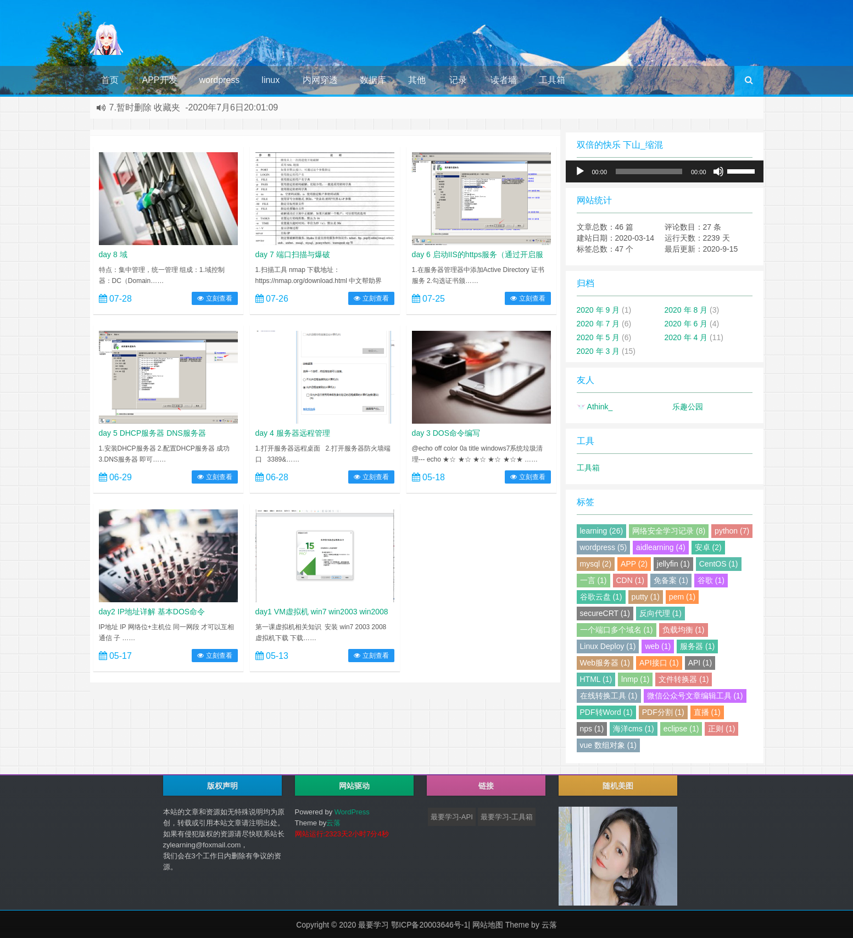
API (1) (700, 662)
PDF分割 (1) (663, 712)
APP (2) (634, 563)
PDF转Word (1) (606, 712)
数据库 (373, 80)
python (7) (732, 530)
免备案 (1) (671, 580)
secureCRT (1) (605, 613)
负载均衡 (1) (683, 629)
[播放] (580, 171)
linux (270, 80)
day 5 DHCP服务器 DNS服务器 (152, 433)
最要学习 (373, 924)
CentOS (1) (718, 563)
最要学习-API (452, 817)
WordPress (352, 812)
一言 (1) (593, 580)
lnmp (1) (635, 679)
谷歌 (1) (711, 580)
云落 (333, 823)
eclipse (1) (681, 728)
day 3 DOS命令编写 (446, 433)
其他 (417, 80)
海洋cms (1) (633, 728)
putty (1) (646, 596)
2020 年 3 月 (598, 351)
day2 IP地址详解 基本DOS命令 (152, 611)
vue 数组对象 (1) (608, 745)
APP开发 (159, 80)
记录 (458, 80)
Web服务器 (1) (605, 662)
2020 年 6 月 (686, 323)
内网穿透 (320, 80)
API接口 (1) (659, 662)
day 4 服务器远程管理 (292, 433)
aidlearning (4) (660, 547)
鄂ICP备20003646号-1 (429, 924)
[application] (664, 171)
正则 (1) (721, 728)
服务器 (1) (697, 646)
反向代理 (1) (660, 613)
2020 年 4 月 (686, 337)
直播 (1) (707, 712)
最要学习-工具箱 (507, 817)
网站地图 (487, 924)
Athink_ (595, 407)
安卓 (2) (708, 547)
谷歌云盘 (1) (601, 596)
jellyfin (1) (673, 563)
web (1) (658, 646)
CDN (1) (630, 580)
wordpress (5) (603, 547)
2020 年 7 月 (598, 323)
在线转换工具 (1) (609, 695)
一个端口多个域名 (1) (616, 629)
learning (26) (601, 530)
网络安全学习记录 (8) (668, 530)
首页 (110, 80)
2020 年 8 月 (686, 310)
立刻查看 (214, 298)
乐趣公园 (687, 406)
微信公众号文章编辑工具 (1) (695, 695)
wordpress (219, 80)
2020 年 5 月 (598, 337)
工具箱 (552, 80)
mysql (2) (596, 563)
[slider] (649, 171)
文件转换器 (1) (684, 679)
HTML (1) (596, 679)
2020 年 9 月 (598, 310)
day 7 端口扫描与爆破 (292, 254)
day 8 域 (113, 254)
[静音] (718, 171)
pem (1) (682, 596)
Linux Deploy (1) (608, 646)
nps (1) (592, 728)
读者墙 (503, 80)
